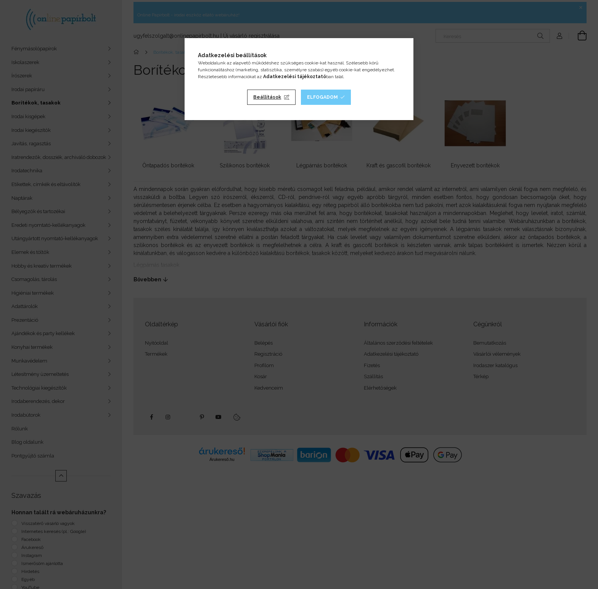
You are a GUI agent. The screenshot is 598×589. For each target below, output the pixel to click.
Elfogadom (322, 97)
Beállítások (267, 97)
